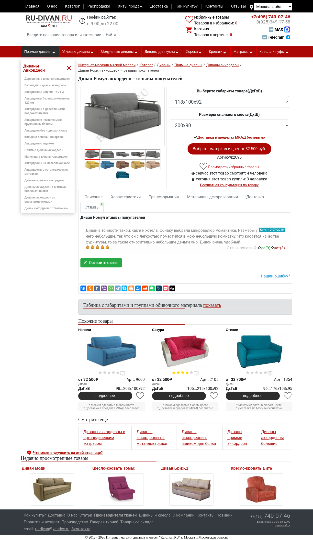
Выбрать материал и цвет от (229, 149)
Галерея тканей (104, 522)
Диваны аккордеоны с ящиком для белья (199, 438)
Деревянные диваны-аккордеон (47, 78)
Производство (75, 522)
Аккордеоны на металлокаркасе (47, 163)
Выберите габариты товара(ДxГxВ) (229, 91)
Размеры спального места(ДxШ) (229, 114)
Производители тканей (115, 515)
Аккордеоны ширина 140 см (44, 92)
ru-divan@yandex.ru (52, 529)
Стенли (232, 330)
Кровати (217, 52)
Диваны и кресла (154, 515)
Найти (111, 35)
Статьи (85, 515)
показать (212, 305)
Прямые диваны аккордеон (43, 150)
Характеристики (126, 197)
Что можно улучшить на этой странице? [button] (68, 453)
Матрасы (243, 52)
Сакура (158, 330)
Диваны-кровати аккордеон (44, 180)
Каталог (72, 6)
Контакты (214, 6)
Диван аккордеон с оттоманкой (46, 208)
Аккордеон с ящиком (39, 143)
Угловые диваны (78, 52)
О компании (183, 515)
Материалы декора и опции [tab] (212, 197)
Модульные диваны (119, 52)
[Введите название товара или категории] (64, 34)
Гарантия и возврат (42, 522)
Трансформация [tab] (164, 197)
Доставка (159, 6)
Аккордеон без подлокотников (45, 130)
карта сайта (282, 525)
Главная (32, 6)
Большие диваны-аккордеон (44, 137)
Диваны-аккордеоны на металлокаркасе (151, 438)
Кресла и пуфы (274, 52)
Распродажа (98, 6)
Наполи (84, 330)
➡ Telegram (276, 37)
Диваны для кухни (162, 52)
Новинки (224, 515)
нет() (277, 248)
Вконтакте (80, 529)
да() (263, 248)
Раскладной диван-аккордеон (45, 85)
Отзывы (238, 6)
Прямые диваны (39, 52)
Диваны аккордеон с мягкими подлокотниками (45, 189)
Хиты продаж (130, 6)
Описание (94, 197)
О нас (52, 6)
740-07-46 (270, 17)
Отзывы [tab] (94, 206)
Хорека (194, 52)
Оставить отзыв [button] (101, 262)
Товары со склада (137, 522)
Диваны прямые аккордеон (237, 438)
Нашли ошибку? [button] (275, 276)
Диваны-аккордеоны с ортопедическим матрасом (104, 438)
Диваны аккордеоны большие (272, 438)
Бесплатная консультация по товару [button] (229, 185)
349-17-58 (273, 22)
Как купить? (187, 6)
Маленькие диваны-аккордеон (45, 156)
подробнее (105, 396)
